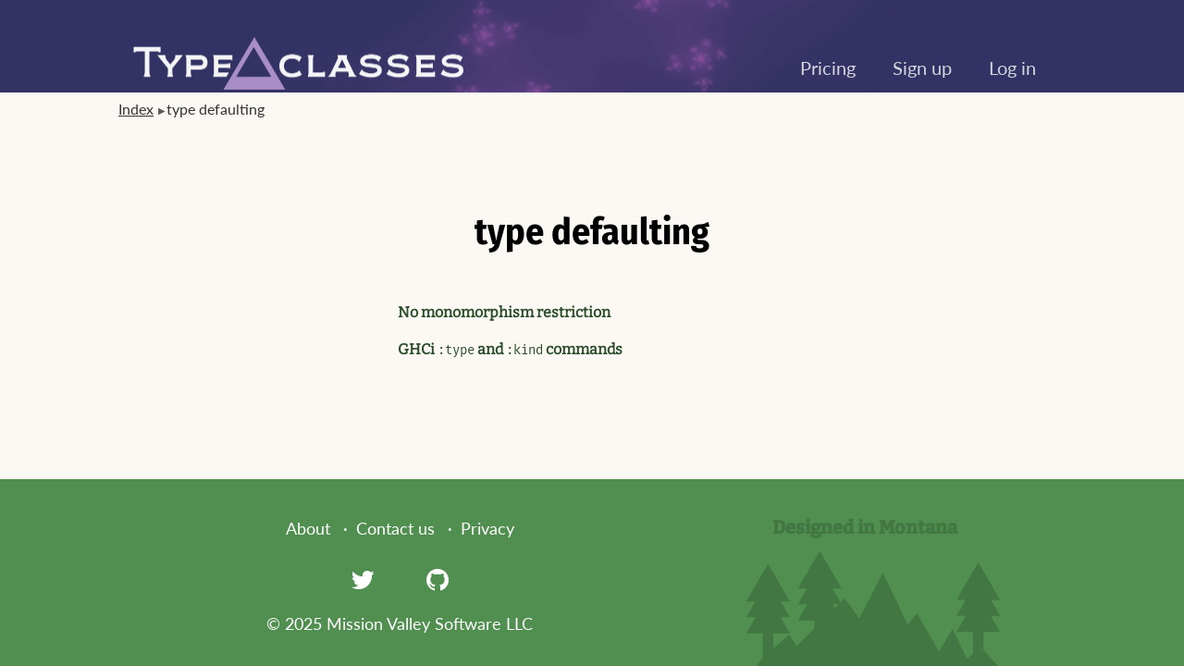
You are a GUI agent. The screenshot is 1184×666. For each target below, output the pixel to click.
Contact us (395, 528)
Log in (1012, 67)
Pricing (828, 67)
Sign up (922, 67)
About (308, 528)
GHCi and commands (510, 349)
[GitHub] (437, 579)
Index (136, 108)
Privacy (487, 528)
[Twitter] (363, 579)
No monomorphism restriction (504, 312)
